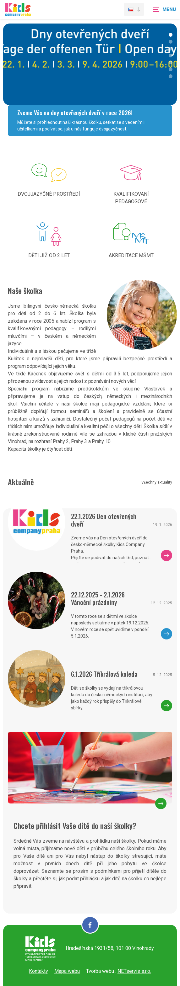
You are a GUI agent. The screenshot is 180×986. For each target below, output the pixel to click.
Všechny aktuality (156, 482)
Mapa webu (67, 971)
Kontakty (38, 971)
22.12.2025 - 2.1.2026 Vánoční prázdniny (98, 598)
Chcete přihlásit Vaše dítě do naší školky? (75, 825)
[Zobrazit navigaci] (164, 9)
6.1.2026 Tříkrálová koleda (104, 674)
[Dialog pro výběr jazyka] (134, 9)
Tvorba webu (100, 971)
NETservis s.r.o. (134, 971)
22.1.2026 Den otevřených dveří (103, 520)
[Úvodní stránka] (18, 13)
